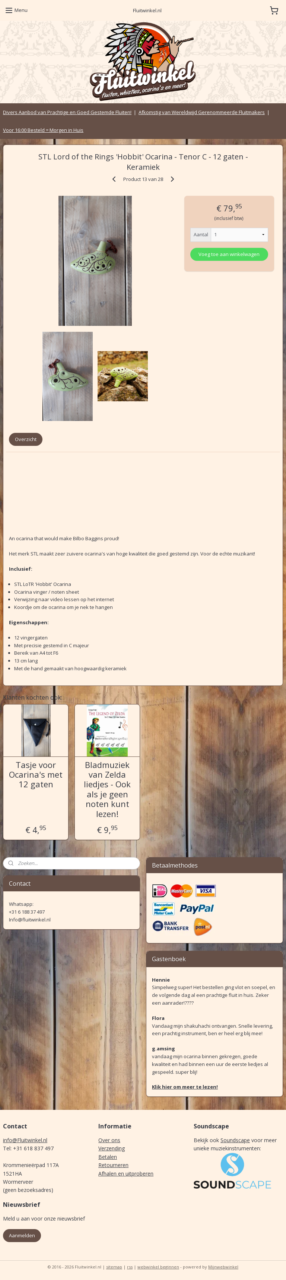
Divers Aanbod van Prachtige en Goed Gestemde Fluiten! (67, 112)
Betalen (107, 1156)
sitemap (114, 1267)
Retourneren (113, 1165)
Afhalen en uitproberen (125, 1173)
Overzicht (25, 439)
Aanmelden (22, 1235)
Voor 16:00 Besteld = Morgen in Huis (43, 130)
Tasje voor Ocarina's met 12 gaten (36, 774)
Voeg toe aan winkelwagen (229, 254)
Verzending (111, 1148)
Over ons (109, 1140)
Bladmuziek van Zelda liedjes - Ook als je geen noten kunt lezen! (107, 789)
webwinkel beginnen (158, 1267)
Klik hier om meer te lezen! (185, 1086)
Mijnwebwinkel (223, 1267)
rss (130, 1267)
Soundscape (235, 1140)
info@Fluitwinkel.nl (25, 1140)
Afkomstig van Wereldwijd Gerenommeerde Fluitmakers (202, 112)
